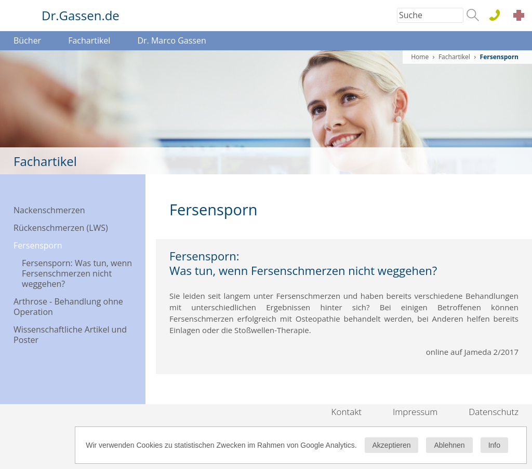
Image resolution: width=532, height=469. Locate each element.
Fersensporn (38, 245)
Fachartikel (89, 40)
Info (494, 445)
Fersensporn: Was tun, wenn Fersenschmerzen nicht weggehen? (77, 273)
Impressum (415, 412)
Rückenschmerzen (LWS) (61, 227)
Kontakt (346, 412)
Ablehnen (449, 445)
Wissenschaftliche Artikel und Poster (70, 335)
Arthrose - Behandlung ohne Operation (68, 307)
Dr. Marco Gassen (171, 40)
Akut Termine (521, 17)
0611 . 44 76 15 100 (498, 15)
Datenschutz (493, 412)
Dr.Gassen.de (80, 15)
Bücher (27, 40)
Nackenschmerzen (49, 210)
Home (420, 56)
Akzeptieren (392, 445)
